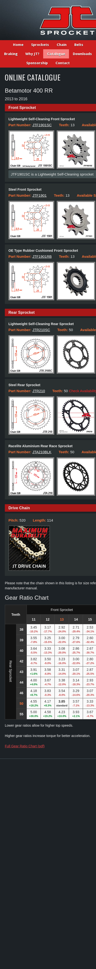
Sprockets (40, 45)
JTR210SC (41, 330)
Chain (62, 45)
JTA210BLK (41, 452)
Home (18, 45)
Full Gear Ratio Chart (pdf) (25, 746)
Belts (78, 45)
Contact (62, 63)
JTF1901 (39, 195)
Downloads (82, 54)
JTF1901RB (42, 256)
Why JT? (32, 54)
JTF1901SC (42, 125)
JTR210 (38, 391)
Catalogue (56, 54)
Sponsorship (37, 63)
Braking (11, 54)
